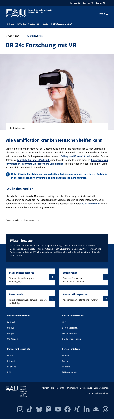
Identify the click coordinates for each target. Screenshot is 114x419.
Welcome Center (69, 333)
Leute (40, 35)
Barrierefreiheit (101, 387)
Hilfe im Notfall (58, 387)
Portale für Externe (71, 348)
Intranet (11, 361)
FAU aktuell (31, 35)
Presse (65, 361)
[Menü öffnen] (103, 14)
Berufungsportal (70, 327)
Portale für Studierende (18, 315)
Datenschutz (86, 387)
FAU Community (69, 372)
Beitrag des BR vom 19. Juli (75, 156)
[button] (30, 277)
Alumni (65, 355)
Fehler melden (101, 393)
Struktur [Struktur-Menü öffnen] (88, 3)
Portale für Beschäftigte (18, 348)
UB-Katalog (12, 338)
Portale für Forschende (73, 315)
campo (10, 333)
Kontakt (45, 387)
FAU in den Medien (90, 203)
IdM (9, 372)
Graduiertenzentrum (71, 338)
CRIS (64, 322)
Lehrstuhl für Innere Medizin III (33, 160)
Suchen (101, 3)
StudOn (10, 327)
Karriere (66, 366)
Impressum (72, 387)
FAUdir (10, 355)
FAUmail (11, 322)
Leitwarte (11, 366)
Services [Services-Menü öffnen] (75, 3)
